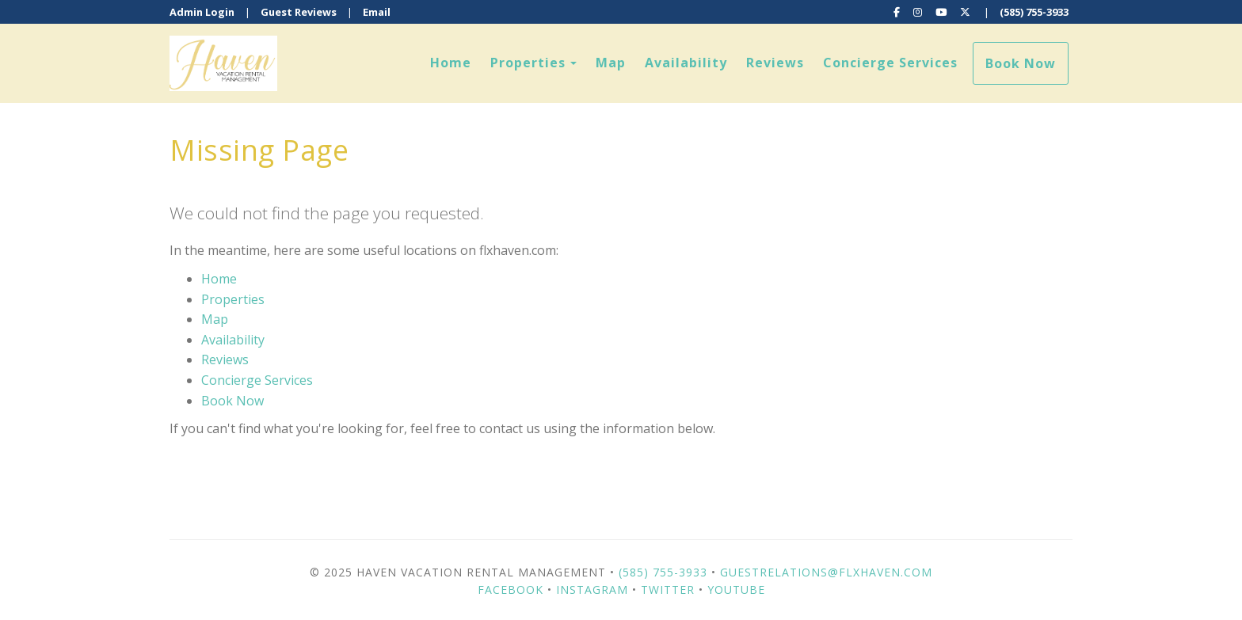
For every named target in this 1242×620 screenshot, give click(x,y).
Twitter (668, 589)
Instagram (592, 589)
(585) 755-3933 (1034, 12)
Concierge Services (890, 62)
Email (377, 12)
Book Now (1020, 63)
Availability (686, 62)
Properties (528, 62)
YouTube (736, 589)
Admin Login (202, 12)
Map (611, 62)
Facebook (510, 589)
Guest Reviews (299, 12)
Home (450, 62)
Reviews (775, 62)
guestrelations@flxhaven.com (826, 572)
